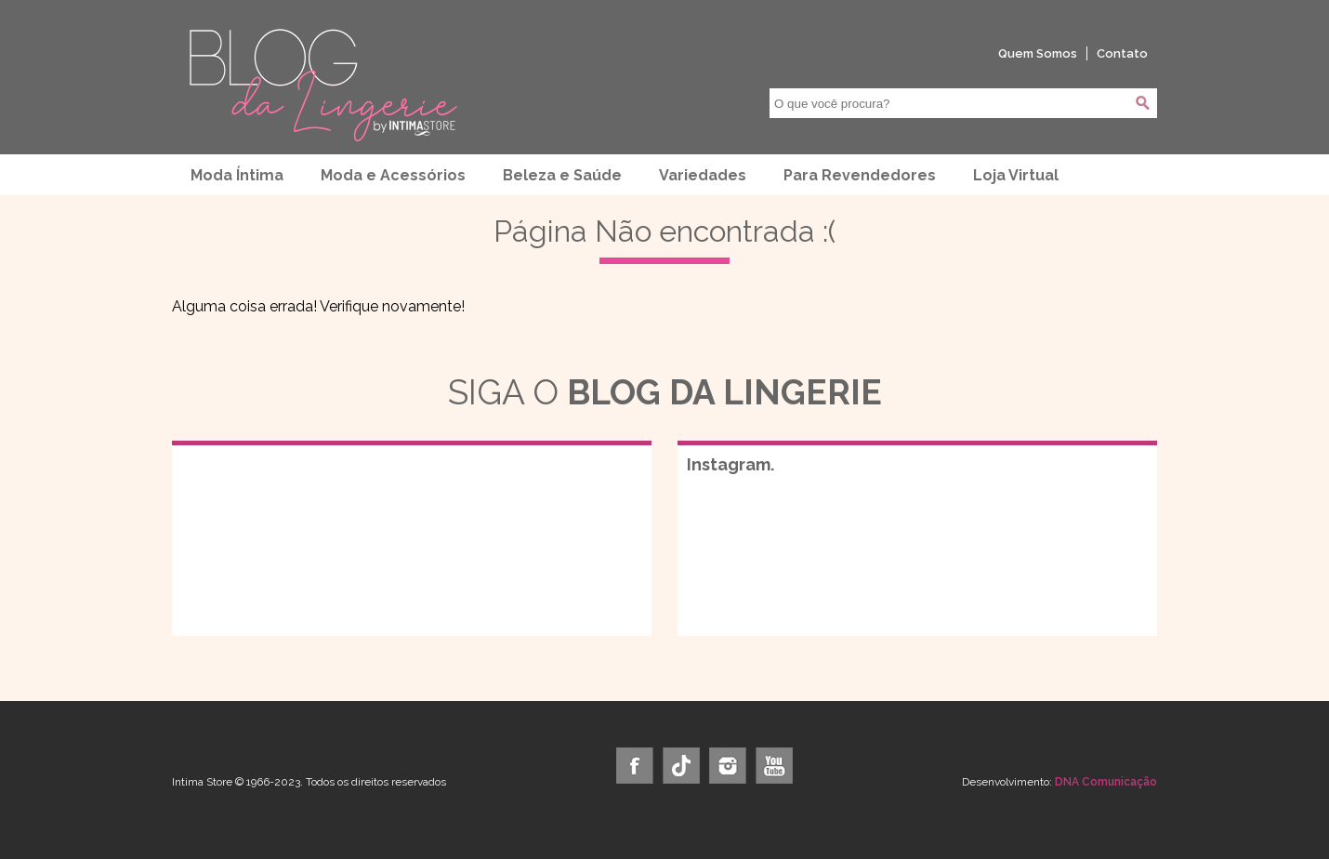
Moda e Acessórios (393, 175)
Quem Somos (1037, 53)
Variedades (702, 175)
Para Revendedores (859, 175)
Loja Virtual (1016, 175)
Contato (1122, 53)
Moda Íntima (237, 175)
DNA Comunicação (1106, 781)
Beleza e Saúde (562, 175)
